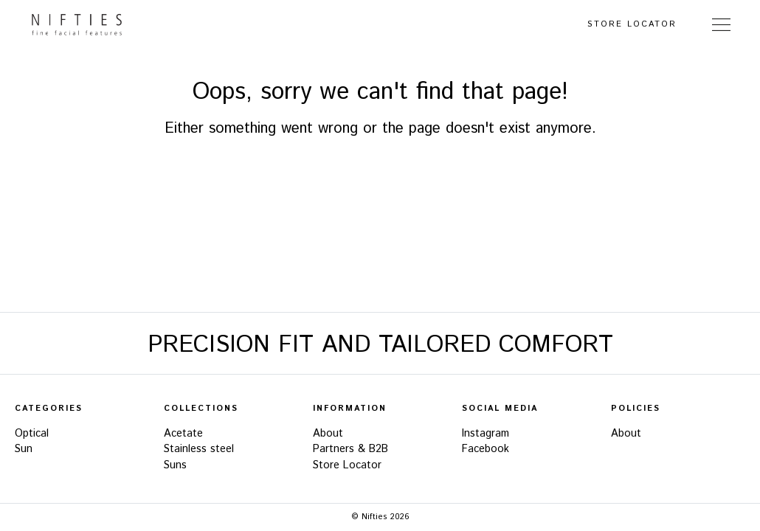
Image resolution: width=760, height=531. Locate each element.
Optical (32, 433)
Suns (175, 465)
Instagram (485, 433)
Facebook (485, 449)
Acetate (183, 433)
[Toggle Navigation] (721, 24)
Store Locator (632, 24)
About (328, 433)
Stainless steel (199, 449)
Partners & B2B (350, 449)
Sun (23, 449)
